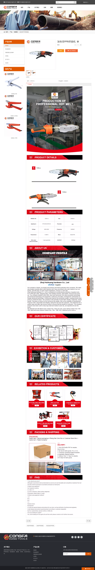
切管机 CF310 (14, 138)
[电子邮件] (74, 553)
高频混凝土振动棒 (37, 554)
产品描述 (30, 84)
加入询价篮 (73, 51)
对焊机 (35, 556)
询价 (61, 51)
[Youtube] (78, 537)
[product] (47, 20)
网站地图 (56, 568)
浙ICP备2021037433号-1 (64, 568)
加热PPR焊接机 (40, 525)
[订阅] (88, 553)
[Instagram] (81, 537)
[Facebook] (72, 537)
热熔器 (35, 550)
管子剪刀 (35, 558)
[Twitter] (75, 537)
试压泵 (35, 560)
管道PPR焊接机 (30, 525)
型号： (28, 81)
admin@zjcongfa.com (11, 2)
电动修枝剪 (36, 552)
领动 (52, 568)
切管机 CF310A (14, 116)
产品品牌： (61, 81)
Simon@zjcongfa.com (24, 2)
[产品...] (65, 2)
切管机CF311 (14, 94)
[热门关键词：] (75, 2)
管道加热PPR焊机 (50, 525)
